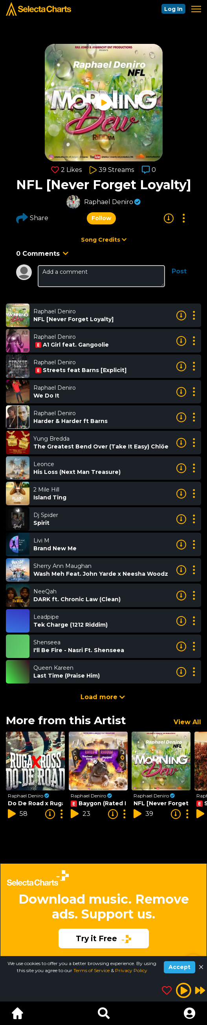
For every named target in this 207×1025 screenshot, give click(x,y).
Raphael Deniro (108, 202)
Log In (173, 9)
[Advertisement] (103, 904)
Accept (180, 967)
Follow (101, 218)
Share (32, 218)
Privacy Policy (131, 970)
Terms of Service (92, 970)
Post (179, 271)
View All (187, 722)
